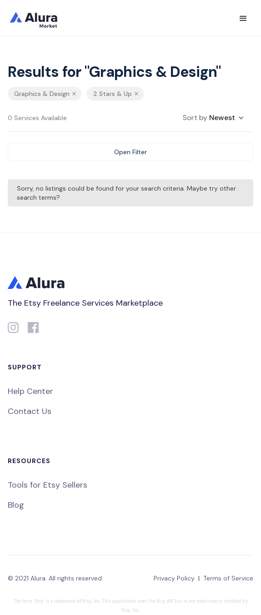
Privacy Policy (174, 578)
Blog (16, 504)
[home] (39, 18)
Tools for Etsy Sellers (47, 484)
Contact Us (29, 411)
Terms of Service (228, 578)
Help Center (30, 391)
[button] (243, 19)
